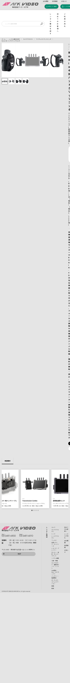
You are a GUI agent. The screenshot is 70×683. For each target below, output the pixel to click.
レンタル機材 (46, 532)
